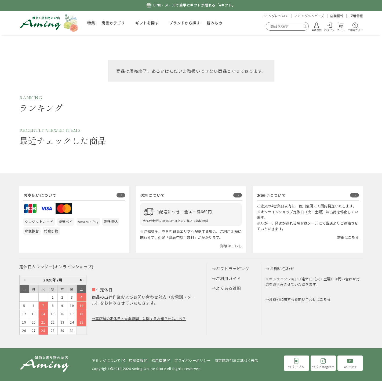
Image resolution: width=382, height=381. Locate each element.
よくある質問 (228, 288)
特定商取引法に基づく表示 (236, 360)
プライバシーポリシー (192, 360)
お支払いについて (40, 195)
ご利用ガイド (228, 278)
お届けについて (271, 195)
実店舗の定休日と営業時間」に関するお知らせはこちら (140, 318)
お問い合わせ (282, 268)
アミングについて (274, 15)
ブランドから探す (184, 22)
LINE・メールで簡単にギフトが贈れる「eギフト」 (194, 5)
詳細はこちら (231, 245)
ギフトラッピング (232, 268)
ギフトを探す (147, 22)
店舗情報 (337, 15)
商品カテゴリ (113, 22)
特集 (91, 22)
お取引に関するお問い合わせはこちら (300, 299)
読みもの (214, 22)
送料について (152, 195)
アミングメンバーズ (309, 15)
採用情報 (356, 15)
